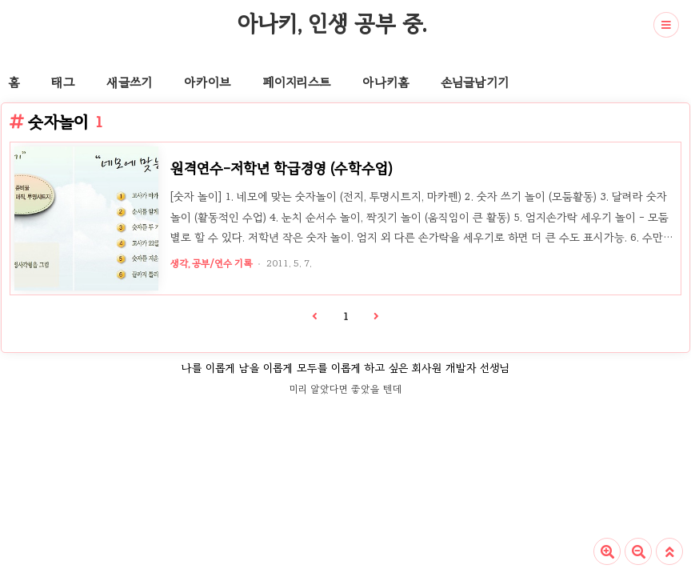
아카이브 (207, 82)
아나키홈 (385, 82)
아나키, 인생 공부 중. (331, 23)
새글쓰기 (129, 82)
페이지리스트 (296, 82)
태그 (62, 82)
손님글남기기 (475, 82)
